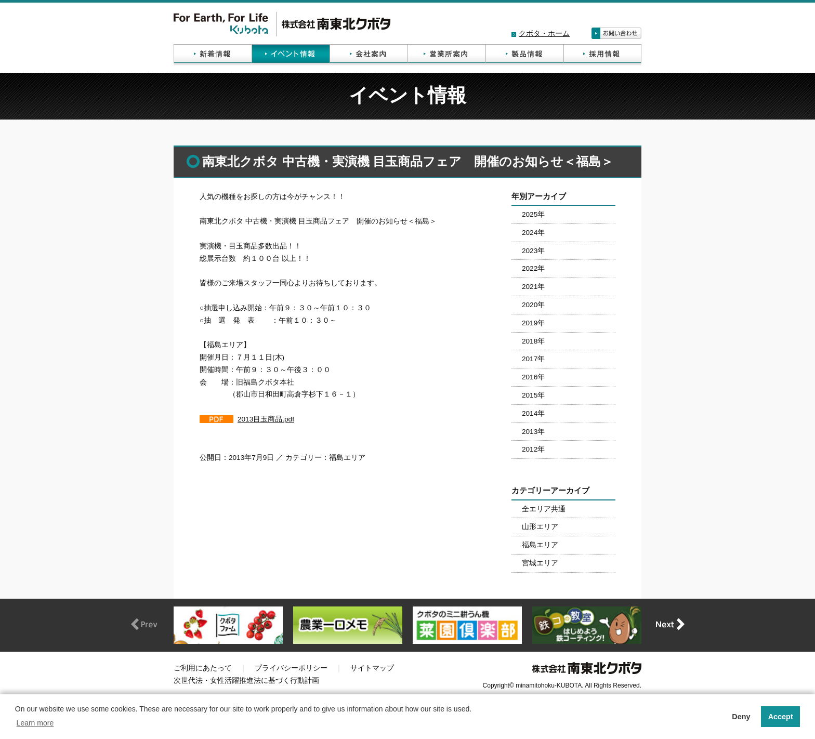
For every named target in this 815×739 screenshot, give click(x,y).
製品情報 (524, 54)
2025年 (533, 214)
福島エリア (540, 545)
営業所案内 (446, 54)
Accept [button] (780, 716)
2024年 (533, 232)
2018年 (533, 341)
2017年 (533, 359)
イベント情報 (291, 54)
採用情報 (602, 54)
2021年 (533, 287)
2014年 (533, 413)
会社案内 (368, 54)
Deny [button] (741, 716)
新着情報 (213, 54)
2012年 (533, 449)
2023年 (533, 251)
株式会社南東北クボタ (282, 24)
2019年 (533, 323)
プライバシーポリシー (291, 668)
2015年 (533, 395)
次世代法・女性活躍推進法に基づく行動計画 (246, 680)
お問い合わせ (616, 33)
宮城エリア (540, 563)
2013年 (533, 432)
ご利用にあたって (203, 668)
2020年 (533, 305)
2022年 (533, 268)
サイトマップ (372, 668)
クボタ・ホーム (544, 33)
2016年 (533, 377)
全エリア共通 (544, 509)
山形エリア (540, 527)
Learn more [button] (35, 723)
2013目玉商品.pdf (266, 419)
